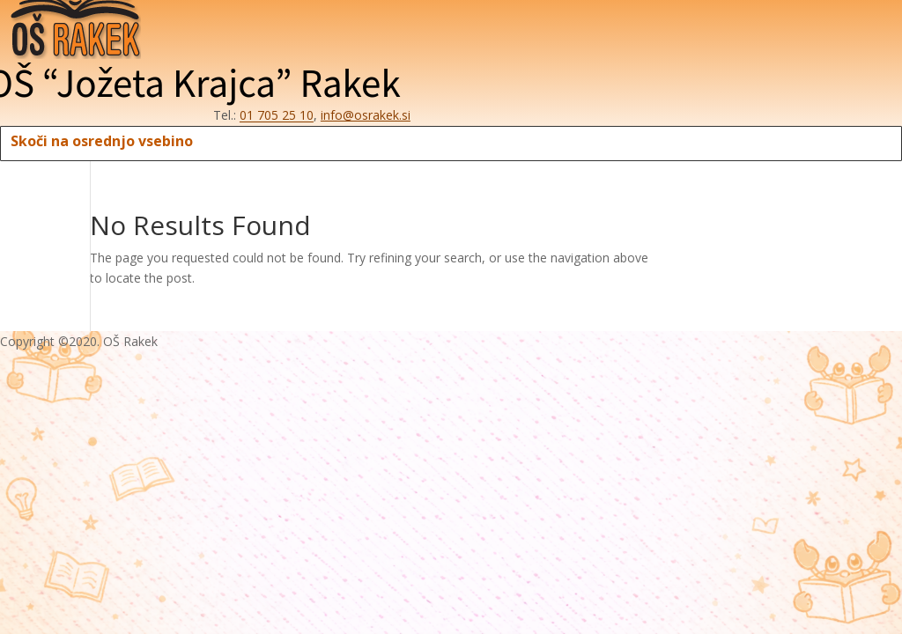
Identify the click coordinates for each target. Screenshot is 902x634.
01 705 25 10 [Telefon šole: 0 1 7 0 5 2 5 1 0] (277, 115)
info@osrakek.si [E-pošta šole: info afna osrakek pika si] (365, 115)
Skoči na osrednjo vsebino (102, 141)
